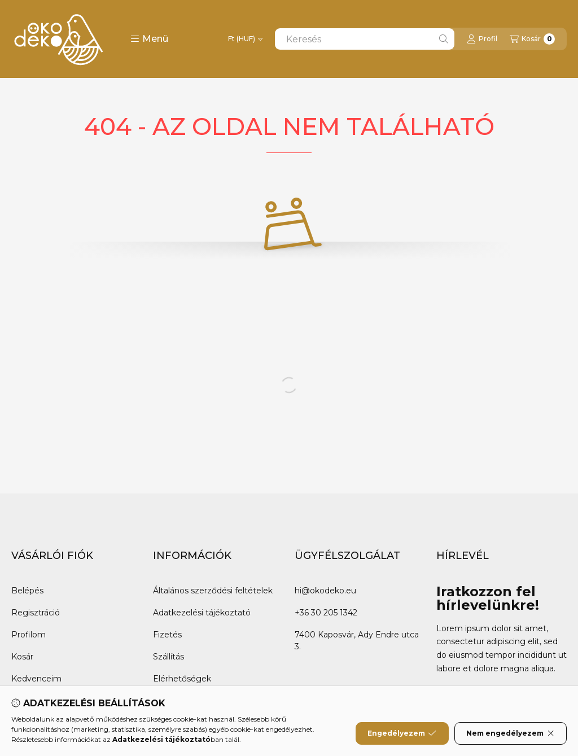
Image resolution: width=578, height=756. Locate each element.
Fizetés (167, 635)
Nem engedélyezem (510, 735)
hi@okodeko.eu (325, 590)
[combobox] (364, 39)
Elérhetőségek (182, 679)
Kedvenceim (36, 679)
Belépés (27, 590)
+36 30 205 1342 (326, 613)
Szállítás (168, 657)
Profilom (28, 635)
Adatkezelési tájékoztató (202, 613)
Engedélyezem (401, 735)
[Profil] (482, 39)
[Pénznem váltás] (245, 39)
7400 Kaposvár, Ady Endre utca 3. (357, 641)
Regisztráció (35, 613)
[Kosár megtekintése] (532, 39)
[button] (149, 39)
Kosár (22, 657)
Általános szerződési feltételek (213, 590)
